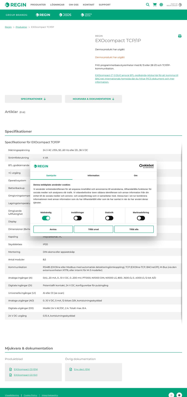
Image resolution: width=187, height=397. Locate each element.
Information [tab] (93, 175)
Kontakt (88, 4)
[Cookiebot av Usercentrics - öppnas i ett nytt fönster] (141, 166)
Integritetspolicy (50, 389)
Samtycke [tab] (51, 175)
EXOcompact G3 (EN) (26, 363)
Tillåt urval (93, 229)
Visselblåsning (12, 389)
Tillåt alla (133, 229)
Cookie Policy (30, 389)
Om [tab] (135, 175)
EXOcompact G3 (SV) (25, 369)
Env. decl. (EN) (82, 363)
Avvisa (53, 229)
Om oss (73, 4)
